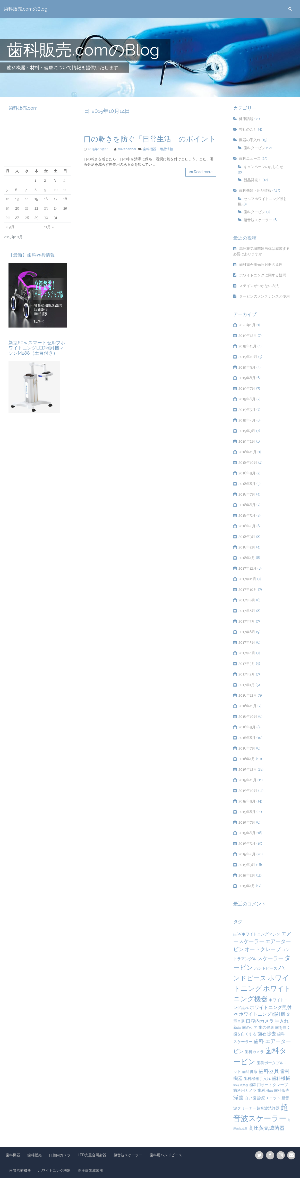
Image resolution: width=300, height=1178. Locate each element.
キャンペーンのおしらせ (263, 167)
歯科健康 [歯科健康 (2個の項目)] (250, 1071)
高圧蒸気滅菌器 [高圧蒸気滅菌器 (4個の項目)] (266, 1128)
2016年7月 (246, 748)
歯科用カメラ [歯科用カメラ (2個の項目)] (244, 1090)
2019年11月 (247, 346)
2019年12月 (247, 335)
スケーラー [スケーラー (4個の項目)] (270, 958)
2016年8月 (246, 738)
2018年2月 (246, 547)
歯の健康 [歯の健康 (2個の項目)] (266, 1027)
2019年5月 (246, 410)
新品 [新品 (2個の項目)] (237, 1027)
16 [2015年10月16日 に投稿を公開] (46, 199)
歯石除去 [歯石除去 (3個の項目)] (267, 1033)
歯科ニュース (250, 158)
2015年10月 (247, 791)
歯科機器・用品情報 (158, 149)
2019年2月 (246, 441)
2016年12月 (247, 695)
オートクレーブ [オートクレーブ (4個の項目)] (263, 949)
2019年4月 (246, 420)
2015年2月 (246, 875)
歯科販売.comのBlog (25, 9)
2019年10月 (247, 357)
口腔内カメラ (60, 1155)
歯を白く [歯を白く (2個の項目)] (282, 1027)
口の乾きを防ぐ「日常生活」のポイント (150, 139)
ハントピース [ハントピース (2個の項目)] (265, 968)
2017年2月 (246, 674)
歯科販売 (34, 1155)
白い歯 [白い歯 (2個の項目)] (250, 1098)
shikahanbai (126, 149)
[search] (290, 9)
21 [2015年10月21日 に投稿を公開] (26, 208)
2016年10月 (247, 716)
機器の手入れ (250, 140)
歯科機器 (13, 1155)
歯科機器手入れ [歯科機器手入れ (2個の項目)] (257, 1078)
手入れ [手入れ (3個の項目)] (282, 1021)
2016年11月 (247, 706)
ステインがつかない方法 (259, 286)
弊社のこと (248, 129)
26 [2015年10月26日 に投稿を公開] (8, 218)
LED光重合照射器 (92, 1155)
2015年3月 (246, 865)
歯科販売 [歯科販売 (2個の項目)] (281, 1090)
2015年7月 (246, 822)
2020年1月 (246, 325)
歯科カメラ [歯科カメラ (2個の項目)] (254, 1051)
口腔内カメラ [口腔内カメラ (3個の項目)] (260, 1021)
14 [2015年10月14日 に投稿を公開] (27, 199)
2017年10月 (247, 589)
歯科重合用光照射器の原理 (260, 264)
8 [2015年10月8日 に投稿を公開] (36, 190)
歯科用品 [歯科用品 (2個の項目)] (265, 1090)
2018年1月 (246, 558)
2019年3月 (246, 431)
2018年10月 (247, 462)
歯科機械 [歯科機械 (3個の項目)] (281, 1078)
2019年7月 (246, 388)
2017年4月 (246, 653)
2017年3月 (246, 664)
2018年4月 (246, 526)
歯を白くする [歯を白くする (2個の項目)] (244, 1034)
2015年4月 (246, 854)
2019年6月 (246, 399)
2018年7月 (246, 494)
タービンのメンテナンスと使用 (264, 296)
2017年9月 (246, 600)
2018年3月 (246, 537)
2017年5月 (246, 642)
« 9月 (10, 227)
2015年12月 (247, 769)
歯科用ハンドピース (166, 1155)
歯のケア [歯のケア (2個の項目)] (250, 1027)
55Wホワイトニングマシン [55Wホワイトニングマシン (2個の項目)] (256, 934)
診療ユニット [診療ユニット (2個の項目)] (268, 1098)
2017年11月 (247, 579)
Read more (203, 172)
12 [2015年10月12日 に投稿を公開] (7, 199)
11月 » (49, 227)
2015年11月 (247, 780)
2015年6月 (246, 833)
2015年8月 (246, 812)
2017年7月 (246, 621)
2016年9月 (246, 727)
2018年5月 (246, 515)
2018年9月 (246, 473)
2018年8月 (246, 484)
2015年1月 (246, 886)
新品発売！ (253, 180)
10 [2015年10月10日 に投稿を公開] (56, 190)
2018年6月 (246, 505)
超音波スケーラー (258, 220)
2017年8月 (246, 611)
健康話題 (246, 119)
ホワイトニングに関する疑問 (262, 275)
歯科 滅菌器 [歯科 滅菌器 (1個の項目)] (240, 1085)
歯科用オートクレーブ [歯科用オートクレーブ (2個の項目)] (268, 1085)
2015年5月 (246, 843)
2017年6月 (246, 632)
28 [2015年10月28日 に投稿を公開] (27, 218)
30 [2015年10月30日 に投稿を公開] (46, 218)
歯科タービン (254, 148)
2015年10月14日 (100, 149)
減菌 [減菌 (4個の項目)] (238, 1097)
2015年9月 (246, 801)
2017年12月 (247, 568)
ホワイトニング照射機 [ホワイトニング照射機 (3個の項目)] (262, 1014)
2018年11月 (247, 452)
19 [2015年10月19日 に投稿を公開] (7, 208)
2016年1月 (246, 759)
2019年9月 (246, 367)
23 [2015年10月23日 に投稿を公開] (46, 208)
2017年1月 (246, 685)
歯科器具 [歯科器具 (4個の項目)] (269, 1071)
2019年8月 (246, 378)
